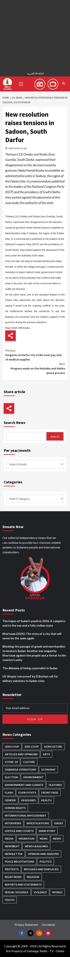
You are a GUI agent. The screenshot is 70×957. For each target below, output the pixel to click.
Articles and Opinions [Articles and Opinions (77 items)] (21, 754)
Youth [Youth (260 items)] (9, 899)
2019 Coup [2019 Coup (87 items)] (12, 746)
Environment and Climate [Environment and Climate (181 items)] (24, 784)
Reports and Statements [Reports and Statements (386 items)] (23, 884)
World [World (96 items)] (57, 892)
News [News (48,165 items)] (44, 838)
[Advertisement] (35, 35)
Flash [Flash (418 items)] (9, 792)
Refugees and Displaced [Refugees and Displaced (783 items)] (41, 869)
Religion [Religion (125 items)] (33, 876)
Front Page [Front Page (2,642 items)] (49, 792)
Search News (14, 422)
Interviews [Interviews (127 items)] (13, 823)
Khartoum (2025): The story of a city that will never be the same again (31, 636)
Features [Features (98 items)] (55, 784)
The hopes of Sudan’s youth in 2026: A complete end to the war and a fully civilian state (33, 623)
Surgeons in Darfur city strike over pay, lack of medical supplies (35, 354)
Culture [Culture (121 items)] (29, 761)
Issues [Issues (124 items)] (58, 823)
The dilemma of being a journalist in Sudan (29, 668)
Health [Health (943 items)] (46, 800)
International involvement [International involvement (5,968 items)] (25, 815)
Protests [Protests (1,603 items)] (11, 869)
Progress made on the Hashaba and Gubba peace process (35, 368)
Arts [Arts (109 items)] (46, 754)
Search (55, 436)
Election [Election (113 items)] (11, 777)
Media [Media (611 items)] (9, 838)
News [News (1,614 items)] (57, 838)
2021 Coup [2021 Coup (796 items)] (31, 746)
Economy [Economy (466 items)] (48, 769)
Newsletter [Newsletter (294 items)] (13, 853)
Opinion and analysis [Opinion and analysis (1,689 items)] (43, 853)
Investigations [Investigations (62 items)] (38, 823)
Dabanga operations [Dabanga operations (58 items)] (20, 769)
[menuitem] (35, 74)
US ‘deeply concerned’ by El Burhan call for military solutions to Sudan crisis (30, 679)
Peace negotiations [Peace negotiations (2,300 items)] (19, 861)
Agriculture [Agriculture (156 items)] (53, 746)
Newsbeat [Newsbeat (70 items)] (12, 846)
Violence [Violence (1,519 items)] (40, 892)
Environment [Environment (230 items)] (33, 777)
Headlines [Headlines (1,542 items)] (28, 800)
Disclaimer (48, 924)
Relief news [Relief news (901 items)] (13, 876)
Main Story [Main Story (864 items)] (47, 830)
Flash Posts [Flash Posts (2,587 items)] (27, 792)
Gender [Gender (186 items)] (10, 800)
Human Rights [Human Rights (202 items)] (15, 807)
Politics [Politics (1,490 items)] (46, 861)
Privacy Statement (26, 924)
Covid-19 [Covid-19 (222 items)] (11, 761)
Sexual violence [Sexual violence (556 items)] (16, 892)
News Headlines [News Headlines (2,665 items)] (36, 846)
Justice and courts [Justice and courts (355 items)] (19, 830)
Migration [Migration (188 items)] (26, 838)
